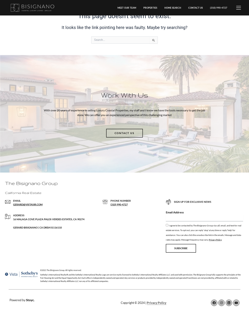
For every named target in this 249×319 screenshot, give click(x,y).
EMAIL (17, 200)
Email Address (175, 212)
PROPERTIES (150, 7)
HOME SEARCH (172, 7)
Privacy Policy (215, 239)
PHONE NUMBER (120, 200)
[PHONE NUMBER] (105, 202)
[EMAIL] (7, 202)
